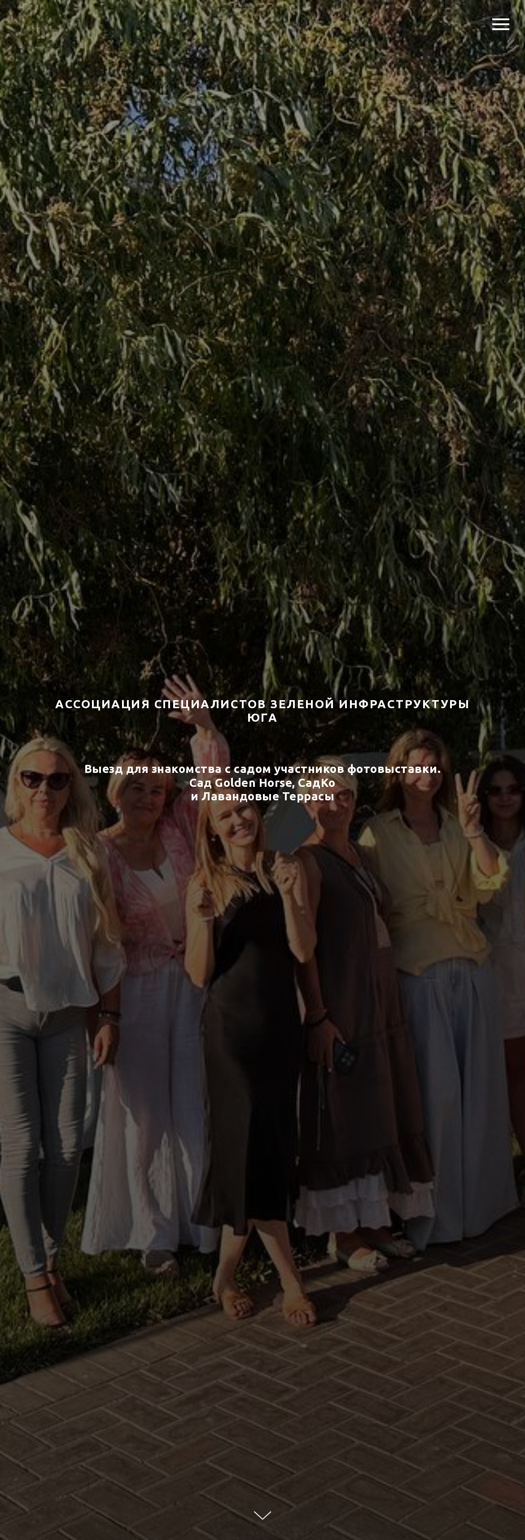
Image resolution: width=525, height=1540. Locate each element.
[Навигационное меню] (500, 24)
